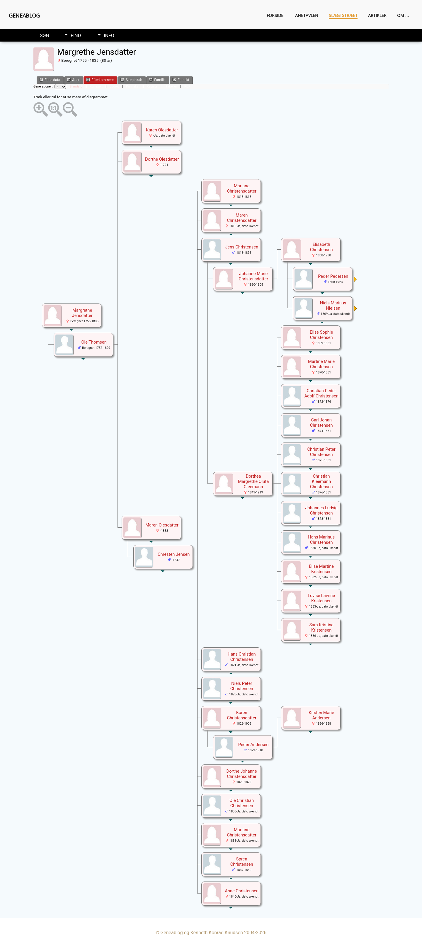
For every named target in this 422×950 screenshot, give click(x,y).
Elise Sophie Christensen (321, 335)
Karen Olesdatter (162, 130)
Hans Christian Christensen (242, 656)
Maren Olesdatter (161, 525)
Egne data (49, 80)
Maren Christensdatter (241, 217)
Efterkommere (100, 80)
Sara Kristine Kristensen (321, 627)
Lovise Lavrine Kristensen (321, 598)
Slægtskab (131, 80)
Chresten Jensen (174, 554)
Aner (73, 80)
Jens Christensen (241, 247)
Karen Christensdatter (241, 715)
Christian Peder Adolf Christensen (321, 393)
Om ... (403, 15)
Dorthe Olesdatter (162, 159)
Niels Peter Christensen (241, 686)
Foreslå (180, 80)
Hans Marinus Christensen (321, 539)
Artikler (377, 15)
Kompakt (96, 86)
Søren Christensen (241, 861)
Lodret (114, 86)
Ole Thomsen (94, 342)
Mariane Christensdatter (241, 188)
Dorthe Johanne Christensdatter (242, 774)
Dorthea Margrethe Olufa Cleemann (253, 481)
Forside (275, 15)
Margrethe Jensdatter (82, 313)
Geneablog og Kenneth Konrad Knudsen (201, 932)
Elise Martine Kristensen (321, 569)
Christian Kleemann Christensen (321, 481)
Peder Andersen (253, 744)
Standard (75, 86)
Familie (157, 80)
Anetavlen (306, 15)
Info (109, 35)
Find (76, 35)
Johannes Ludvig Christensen (321, 510)
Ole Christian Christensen (241, 803)
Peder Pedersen (333, 276)
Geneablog (24, 15)
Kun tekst (132, 86)
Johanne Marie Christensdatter (253, 276)
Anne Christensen (241, 891)
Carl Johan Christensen (321, 422)
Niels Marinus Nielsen (333, 305)
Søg (44, 35)
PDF (187, 86)
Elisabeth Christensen (321, 247)
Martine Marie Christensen (321, 364)
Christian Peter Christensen (321, 452)
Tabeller (171, 86)
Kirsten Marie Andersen (321, 715)
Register (153, 86)
